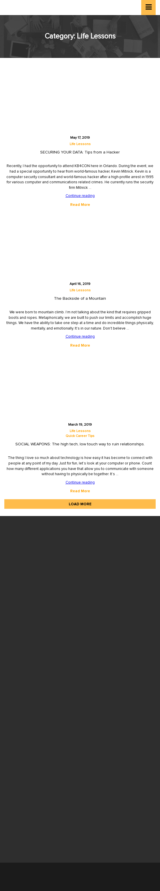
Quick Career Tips (80, 436)
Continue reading (80, 196)
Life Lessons (80, 144)
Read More (80, 204)
